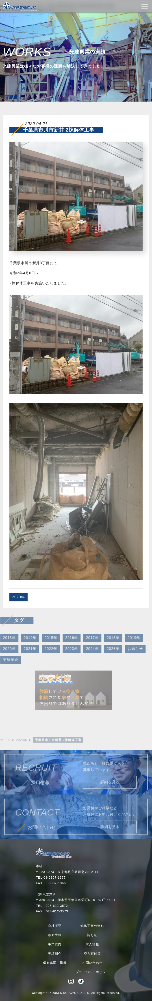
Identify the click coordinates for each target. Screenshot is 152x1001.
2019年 (127, 638)
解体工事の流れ (92, 926)
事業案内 (54, 944)
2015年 (44, 638)
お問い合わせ (92, 963)
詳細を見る (109, 788)
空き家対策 (92, 953)
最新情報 (54, 935)
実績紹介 (54, 953)
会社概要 (54, 926)
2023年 (65, 649)
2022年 (44, 649)
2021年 (23, 649)
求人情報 (92, 944)
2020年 (18, 597)
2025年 (106, 649)
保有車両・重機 (55, 963)
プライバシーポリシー (92, 972)
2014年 (23, 638)
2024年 (86, 649)
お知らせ (129, 649)
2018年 (106, 638)
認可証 (92, 935)
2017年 (86, 638)
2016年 (65, 638)
